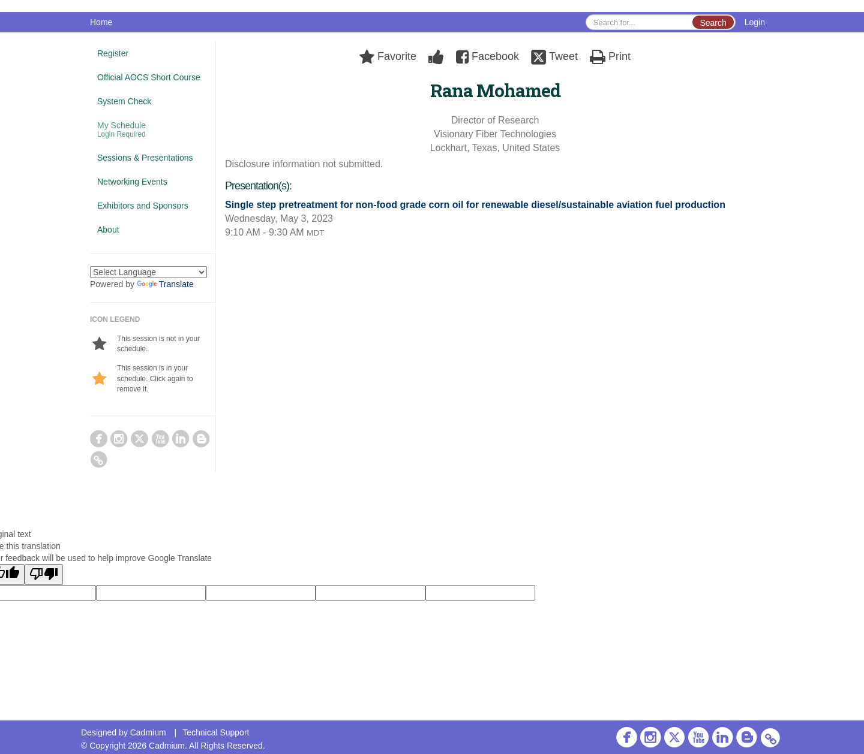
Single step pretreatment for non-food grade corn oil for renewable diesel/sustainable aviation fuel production (475, 205)
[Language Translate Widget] (148, 272)
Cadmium (148, 732)
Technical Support (215, 732)
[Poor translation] (44, 574)
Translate (165, 284)
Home (101, 22)
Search (713, 23)
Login (755, 22)
